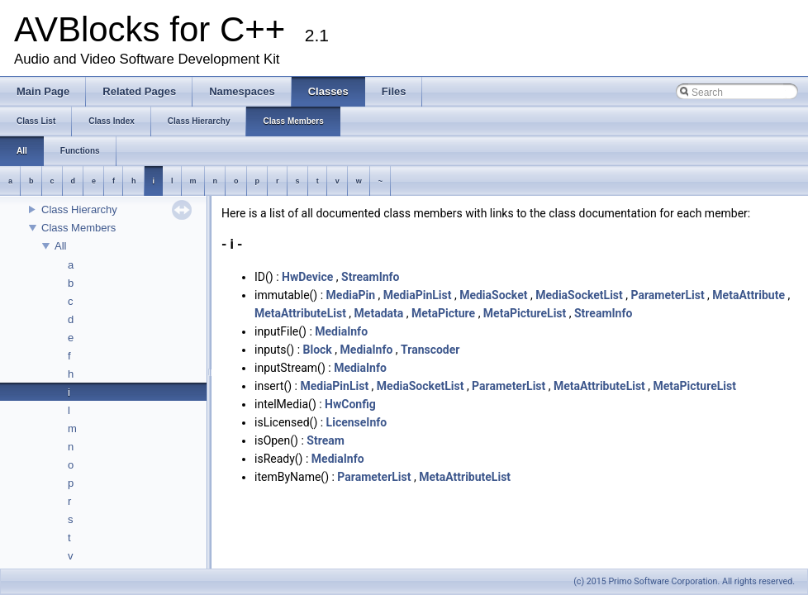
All (60, 246)
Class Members (78, 227)
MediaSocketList (579, 295)
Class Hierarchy (79, 209)
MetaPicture (443, 313)
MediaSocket (493, 295)
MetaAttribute (748, 295)
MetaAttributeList (300, 313)
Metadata (379, 313)
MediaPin (350, 295)
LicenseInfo (356, 422)
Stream (326, 440)
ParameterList (667, 295)
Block (317, 349)
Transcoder (430, 349)
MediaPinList (417, 295)
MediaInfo (341, 331)
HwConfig (350, 404)
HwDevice (307, 276)
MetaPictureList (524, 313)
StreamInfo (370, 276)
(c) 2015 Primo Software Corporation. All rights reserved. (684, 581)
